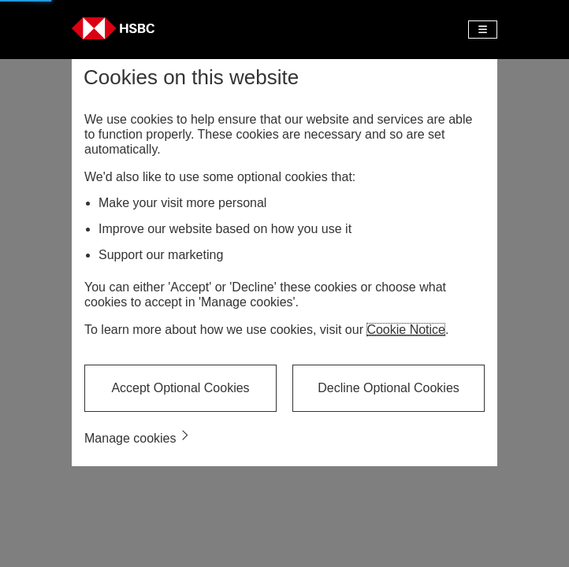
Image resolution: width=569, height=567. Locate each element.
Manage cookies (130, 438)
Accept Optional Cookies (180, 388)
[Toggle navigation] (482, 29)
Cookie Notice (405, 329)
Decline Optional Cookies (388, 388)
